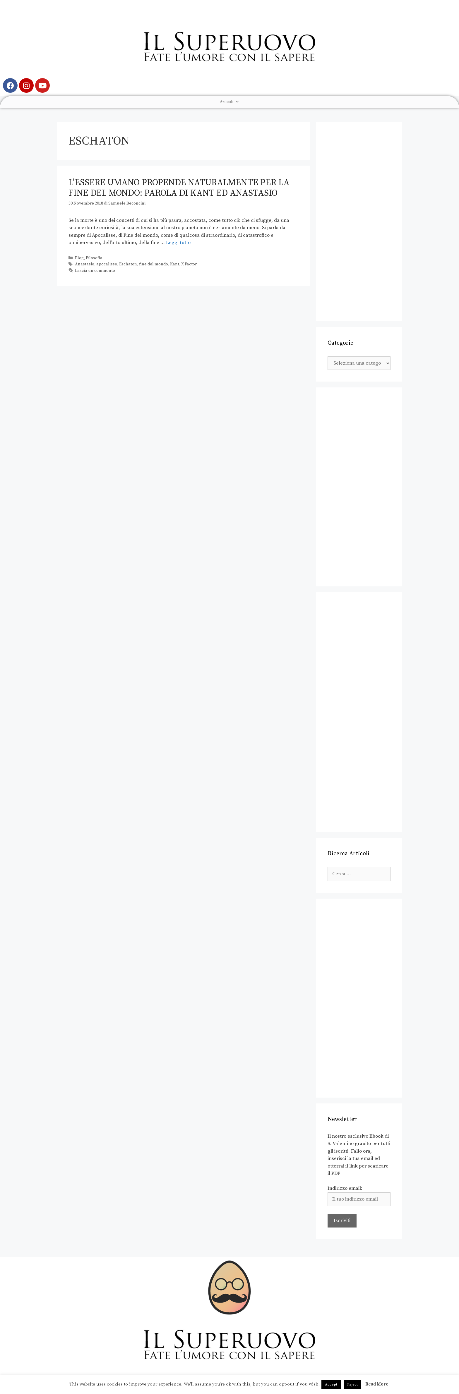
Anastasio (84, 264)
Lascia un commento (95, 270)
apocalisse (106, 264)
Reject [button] (352, 1384)
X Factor (189, 264)
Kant (174, 264)
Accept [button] (331, 1384)
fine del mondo (153, 264)
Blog (79, 258)
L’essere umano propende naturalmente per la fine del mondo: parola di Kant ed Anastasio (179, 188)
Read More (376, 1384)
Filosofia (94, 258)
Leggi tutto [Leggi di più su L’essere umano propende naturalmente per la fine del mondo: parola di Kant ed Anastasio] (178, 242)
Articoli (229, 101)
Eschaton (128, 264)
